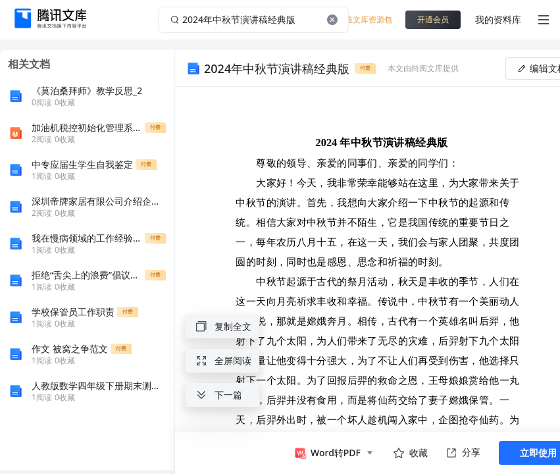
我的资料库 (498, 19)
